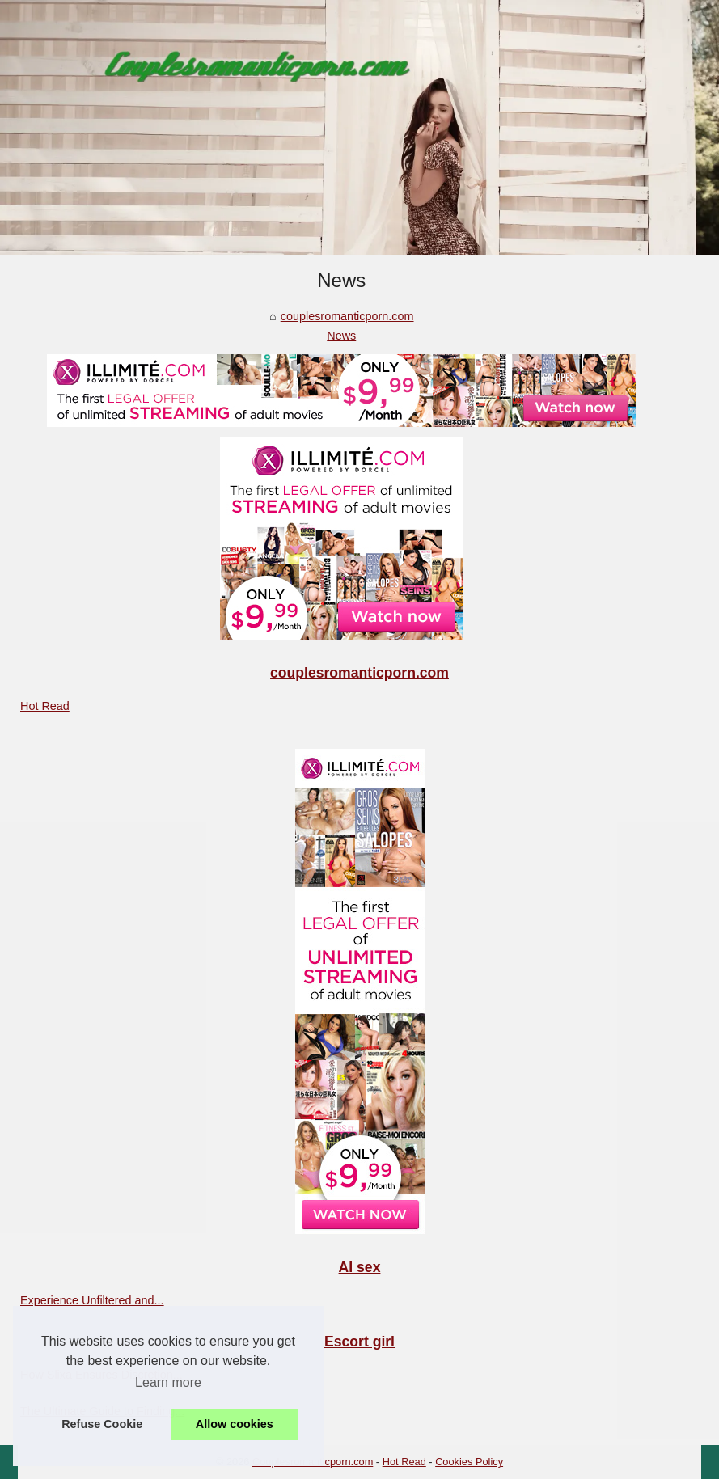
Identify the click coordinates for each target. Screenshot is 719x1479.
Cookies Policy (469, 1462)
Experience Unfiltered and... (92, 1300)
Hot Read (45, 705)
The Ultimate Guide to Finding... (102, 1411)
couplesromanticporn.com (347, 316)
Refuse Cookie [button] (101, 1424)
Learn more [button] (168, 1382)
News (341, 335)
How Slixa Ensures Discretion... (101, 1374)
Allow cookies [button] (234, 1424)
